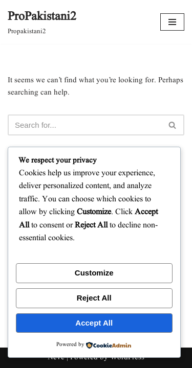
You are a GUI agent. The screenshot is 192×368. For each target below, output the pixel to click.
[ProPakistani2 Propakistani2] (42, 22)
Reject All (94, 297)
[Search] (84, 124)
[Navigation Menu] (172, 22)
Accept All (94, 322)
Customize (94, 272)
